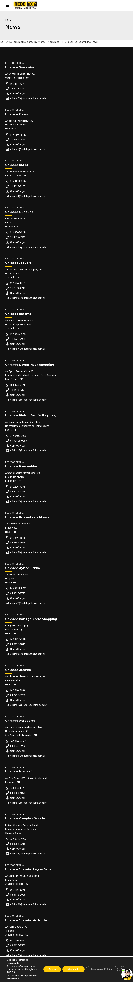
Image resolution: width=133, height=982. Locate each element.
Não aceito (73, 969)
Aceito (52, 969)
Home (9, 20)
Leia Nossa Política (102, 969)
